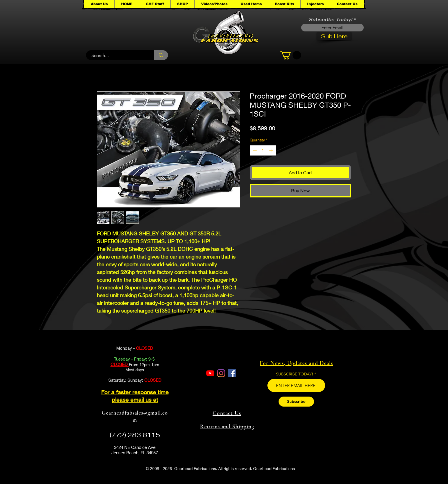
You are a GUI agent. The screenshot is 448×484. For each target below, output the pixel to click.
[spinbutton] (263, 150)
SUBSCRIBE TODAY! (294, 374)
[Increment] (271, 150)
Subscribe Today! (330, 19)
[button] (154, 4)
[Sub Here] (334, 36)
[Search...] (116, 55)
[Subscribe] (296, 402)
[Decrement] (254, 150)
